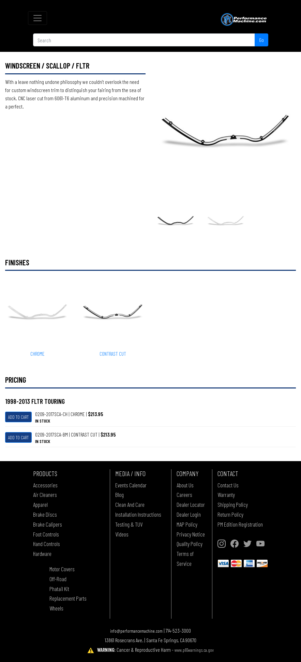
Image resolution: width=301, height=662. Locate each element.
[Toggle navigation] (37, 18)
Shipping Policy (232, 504)
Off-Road (57, 578)
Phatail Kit (59, 588)
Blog (119, 494)
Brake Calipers (47, 524)
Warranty (226, 494)
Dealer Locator (191, 504)
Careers (184, 494)
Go (261, 39)
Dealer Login (189, 514)
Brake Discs (45, 514)
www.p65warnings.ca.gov (194, 650)
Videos (122, 534)
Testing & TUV (128, 524)
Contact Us (228, 485)
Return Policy (230, 514)
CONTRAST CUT (113, 353)
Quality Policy (189, 543)
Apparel (40, 504)
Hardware (42, 553)
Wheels (56, 608)
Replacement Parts (68, 598)
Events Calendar (131, 485)
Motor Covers (62, 568)
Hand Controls (46, 543)
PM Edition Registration (240, 524)
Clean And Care (130, 504)
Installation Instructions (138, 514)
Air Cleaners (45, 494)
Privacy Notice (191, 534)
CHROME (37, 353)
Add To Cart (18, 417)
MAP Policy (187, 524)
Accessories (45, 485)
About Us (185, 485)
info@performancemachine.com (136, 631)
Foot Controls (46, 534)
